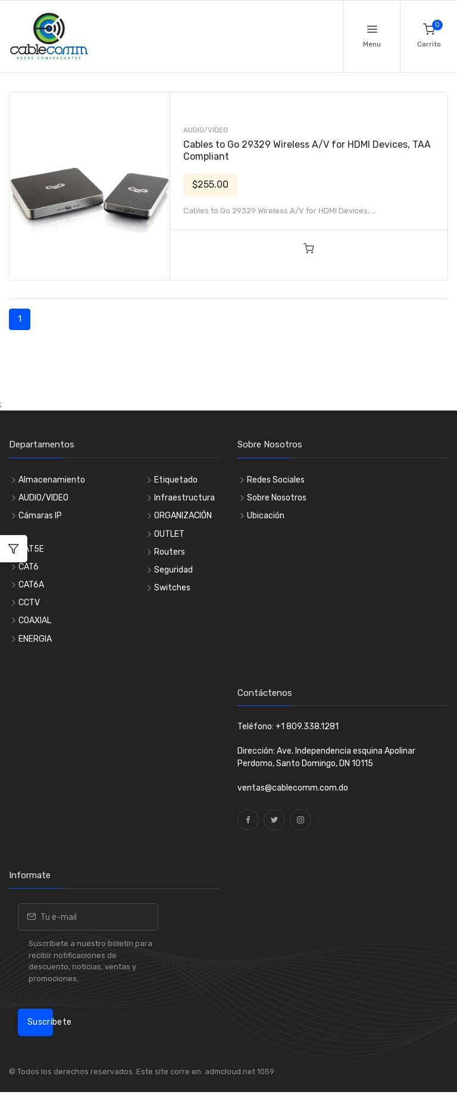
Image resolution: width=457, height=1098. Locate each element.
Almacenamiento (51, 480)
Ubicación (265, 516)
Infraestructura (184, 498)
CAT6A (31, 585)
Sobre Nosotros (276, 498)
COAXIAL (34, 620)
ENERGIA (35, 639)
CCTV (29, 603)
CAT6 (28, 567)
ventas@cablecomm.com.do (292, 788)
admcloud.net (229, 1071)
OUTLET (169, 534)
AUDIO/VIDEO (205, 130)
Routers (169, 552)
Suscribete (40, 1022)
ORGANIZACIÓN (183, 516)
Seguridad (173, 570)
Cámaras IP (40, 516)
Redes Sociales (276, 480)
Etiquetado (176, 480)
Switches (172, 588)
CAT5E (31, 549)
